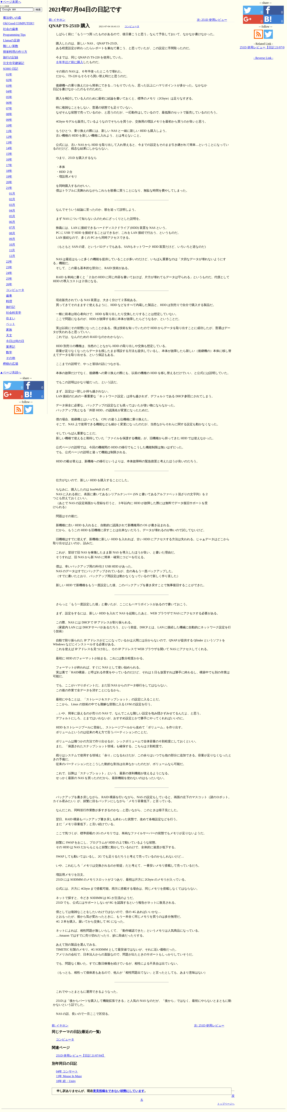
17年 (9, 165)
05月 (12, 216)
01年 (9, 74)
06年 (9, 102)
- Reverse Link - (263, 58)
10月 (12, 244)
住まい (10, 318)
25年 (9, 278)
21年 (9, 187)
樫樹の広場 (10, 363)
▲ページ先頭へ (10, 372)
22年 (9, 261)
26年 (9, 284)
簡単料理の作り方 (15, 51)
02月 (12, 199)
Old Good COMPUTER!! (18, 23)
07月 (12, 227)
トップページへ (225, 1103)
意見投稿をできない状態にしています (118, 1091)
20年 (9, 182)
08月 (12, 233)
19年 (9, 176)
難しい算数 (10, 46)
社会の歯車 (10, 29)
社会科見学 (13, 312)
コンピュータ (132, 26)
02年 (9, 80)
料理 (9, 301)
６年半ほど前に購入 (69, 62)
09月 (12, 239)
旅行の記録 (10, 57)
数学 (9, 352)
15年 (9, 153)
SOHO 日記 (10, 68)
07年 (9, 108)
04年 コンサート (67, 1071)
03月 (12, 204)
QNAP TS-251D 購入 (69, 25)
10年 (9, 125)
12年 (9, 136)
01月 (12, 193)
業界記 (10, 346)
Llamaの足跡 (11, 40)
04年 (9, 91)
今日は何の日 (15, 341)
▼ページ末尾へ (10, 1)
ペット (10, 324)
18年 (9, 170)
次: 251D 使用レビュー (212, 19)
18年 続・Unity (66, 1081)
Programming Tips (14, 34)
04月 (12, 210)
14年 (9, 148)
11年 (9, 131)
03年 (9, 85)
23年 (9, 267)
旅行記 (10, 307)
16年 (9, 159)
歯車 (9, 295)
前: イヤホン (57, 19)
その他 (10, 358)
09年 (9, 119)
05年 (9, 97)
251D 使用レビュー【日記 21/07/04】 (80, 1055)
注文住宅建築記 (13, 63)
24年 (9, 273)
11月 (12, 250)
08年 (9, 114)
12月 (12, 256)
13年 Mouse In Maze (69, 1076)
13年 (9, 142)
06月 (12, 221)
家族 (9, 329)
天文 (9, 335)
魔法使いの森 (12, 17)
